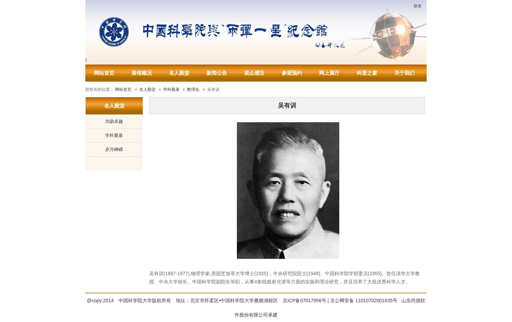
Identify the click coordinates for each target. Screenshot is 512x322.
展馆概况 (141, 73)
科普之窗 (367, 73)
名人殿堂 (179, 73)
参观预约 (292, 73)
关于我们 (404, 73)
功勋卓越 (114, 121)
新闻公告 (217, 73)
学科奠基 (114, 135)
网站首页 (104, 73)
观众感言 (254, 73)
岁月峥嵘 (114, 149)
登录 (417, 6)
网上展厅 (329, 73)
